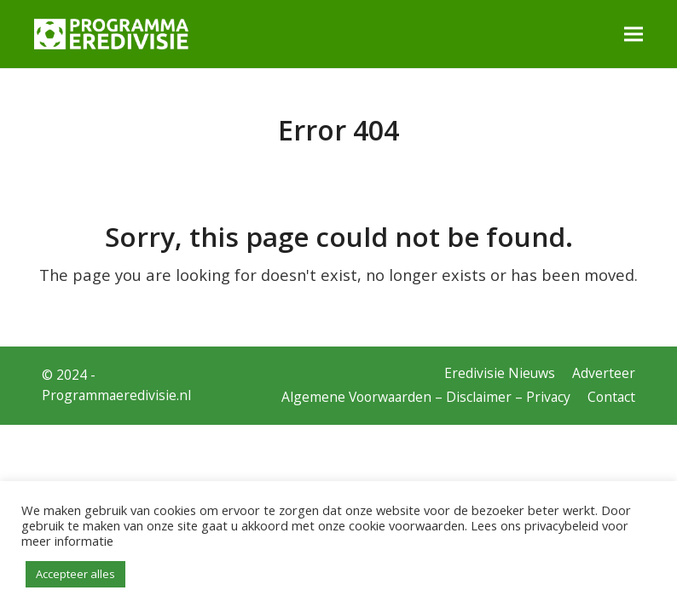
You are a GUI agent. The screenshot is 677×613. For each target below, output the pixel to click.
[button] (633, 33)
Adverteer (603, 373)
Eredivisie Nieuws (499, 373)
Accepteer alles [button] (75, 573)
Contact (611, 396)
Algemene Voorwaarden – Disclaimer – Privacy (425, 396)
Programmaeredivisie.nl (116, 395)
